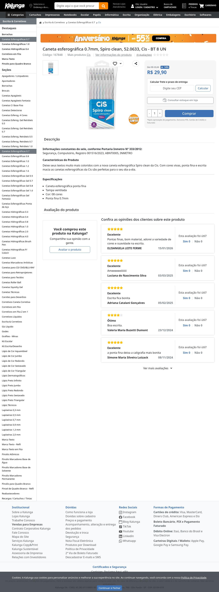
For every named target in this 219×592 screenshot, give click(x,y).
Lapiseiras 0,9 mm (11, 424)
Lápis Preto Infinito (11, 380)
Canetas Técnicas (10, 292)
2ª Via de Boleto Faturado (82, 553)
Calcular (203, 88)
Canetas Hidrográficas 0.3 (15, 211)
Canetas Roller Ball (11, 282)
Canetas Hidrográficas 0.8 (15, 221)
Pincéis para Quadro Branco (16, 63)
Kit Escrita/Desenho (12, 346)
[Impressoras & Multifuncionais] (52, 15)
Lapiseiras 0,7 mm (11, 419)
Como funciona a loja (79, 512)
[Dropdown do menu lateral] (18, 21)
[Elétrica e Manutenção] (157, 15)
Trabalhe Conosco (23, 520)
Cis (99, 22)
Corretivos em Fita (11, 53)
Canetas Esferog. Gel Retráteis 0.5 (17, 122)
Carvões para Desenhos (14, 297)
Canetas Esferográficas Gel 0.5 (17, 175)
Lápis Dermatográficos (13, 375)
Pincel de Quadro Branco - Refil (18, 488)
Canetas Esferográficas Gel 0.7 (17, 180)
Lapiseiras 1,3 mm (11, 429)
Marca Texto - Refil (11, 444)
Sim (186, 241)
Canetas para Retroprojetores (17, 272)
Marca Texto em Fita (12, 449)
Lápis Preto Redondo (12, 390)
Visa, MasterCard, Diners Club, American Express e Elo (177, 514)
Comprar (193, 113)
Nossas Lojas (119, 3)
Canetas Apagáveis (11, 95)
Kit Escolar (7, 341)
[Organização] (142, 15)
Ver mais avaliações (157, 368)
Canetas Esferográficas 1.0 (15, 44)
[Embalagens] (173, 15)
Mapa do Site (20, 537)
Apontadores (8, 80)
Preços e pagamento (79, 520)
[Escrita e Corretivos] (127, 15)
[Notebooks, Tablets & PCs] (70, 15)
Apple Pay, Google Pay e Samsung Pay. (178, 543)
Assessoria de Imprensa (27, 553)
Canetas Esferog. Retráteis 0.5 (17, 136)
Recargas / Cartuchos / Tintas (17, 498)
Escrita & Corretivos (12, 321)
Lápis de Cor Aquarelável (14, 351)
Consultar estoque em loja (180, 100)
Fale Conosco (20, 532)
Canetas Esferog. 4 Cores (14, 115)
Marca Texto (8, 58)
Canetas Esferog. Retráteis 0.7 (17, 141)
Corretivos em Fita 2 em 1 (15, 311)
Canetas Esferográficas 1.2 (15, 165)
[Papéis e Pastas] (97, 15)
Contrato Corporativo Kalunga (31, 528)
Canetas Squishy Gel (12, 287)
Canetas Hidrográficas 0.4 (15, 49)
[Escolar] (85, 15)
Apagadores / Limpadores (15, 75)
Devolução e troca (77, 532)
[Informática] (112, 15)
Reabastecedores (11, 493)
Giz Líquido (7, 326)
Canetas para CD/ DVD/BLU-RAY (18, 267)
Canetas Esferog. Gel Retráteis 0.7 (17, 130)
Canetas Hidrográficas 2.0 (15, 231)
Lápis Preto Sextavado (13, 395)
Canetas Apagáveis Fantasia (16, 100)
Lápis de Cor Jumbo (12, 355)
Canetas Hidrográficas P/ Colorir (14, 251)
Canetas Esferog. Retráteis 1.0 (17, 146)
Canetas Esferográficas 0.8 (15, 156)
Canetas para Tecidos (13, 277)
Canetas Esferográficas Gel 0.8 (17, 185)
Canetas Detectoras (12, 110)
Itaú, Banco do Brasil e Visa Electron (177, 533)
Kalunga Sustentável (25, 549)
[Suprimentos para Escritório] (190, 15)
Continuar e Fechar (109, 588)
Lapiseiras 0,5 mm (11, 415)
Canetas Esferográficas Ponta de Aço (17, 205)
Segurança (72, 537)
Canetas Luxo (9, 257)
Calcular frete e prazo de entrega (169, 81)
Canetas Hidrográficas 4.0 (15, 236)
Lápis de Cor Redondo (13, 360)
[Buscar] (103, 5)
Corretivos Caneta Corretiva (16, 302)
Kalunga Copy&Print (25, 545)
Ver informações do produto (113, 55)
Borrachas (7, 34)
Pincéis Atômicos (10, 454)
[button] (50, 67)
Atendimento (119, 6)
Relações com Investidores (29, 557)
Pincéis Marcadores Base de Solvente (16, 469)
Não (198, 241)
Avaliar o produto (70, 249)
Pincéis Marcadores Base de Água (16, 461)
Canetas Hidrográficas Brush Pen (16, 243)
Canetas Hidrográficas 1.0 (15, 226)
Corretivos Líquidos (12, 316)
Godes (5, 331)
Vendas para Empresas (27, 524)
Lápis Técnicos (9, 405)
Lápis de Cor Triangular (14, 370)
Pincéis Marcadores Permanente (12, 477)
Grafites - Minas (10, 336)
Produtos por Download (81, 545)
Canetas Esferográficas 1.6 (15, 170)
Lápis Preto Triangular (13, 400)
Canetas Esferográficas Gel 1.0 (17, 190)
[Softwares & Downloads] (206, 15)
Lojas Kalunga (21, 516)
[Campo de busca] (76, 5)
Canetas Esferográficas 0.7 (15, 39)
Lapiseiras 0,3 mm (11, 410)
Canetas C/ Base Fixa (12, 105)
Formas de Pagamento (168, 507)
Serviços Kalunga (23, 541)
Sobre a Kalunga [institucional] (22, 512)
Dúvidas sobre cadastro (81, 516)
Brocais (5, 90)
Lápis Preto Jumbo (11, 385)
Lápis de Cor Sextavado (14, 365)
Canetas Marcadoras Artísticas (17, 262)
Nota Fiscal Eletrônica (79, 541)
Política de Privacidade (80, 549)
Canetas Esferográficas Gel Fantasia (15, 197)
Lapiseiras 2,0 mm (11, 434)
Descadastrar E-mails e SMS (83, 557)
